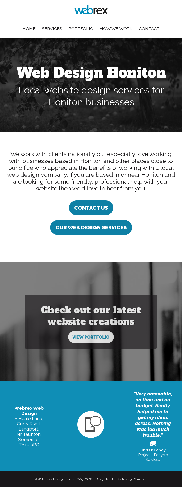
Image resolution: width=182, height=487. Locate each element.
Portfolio (80, 28)
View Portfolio (91, 323)
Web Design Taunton (102, 479)
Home (29, 28)
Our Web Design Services (91, 227)
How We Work (116, 28)
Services (52, 28)
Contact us (91, 208)
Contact (149, 28)
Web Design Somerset (132, 479)
